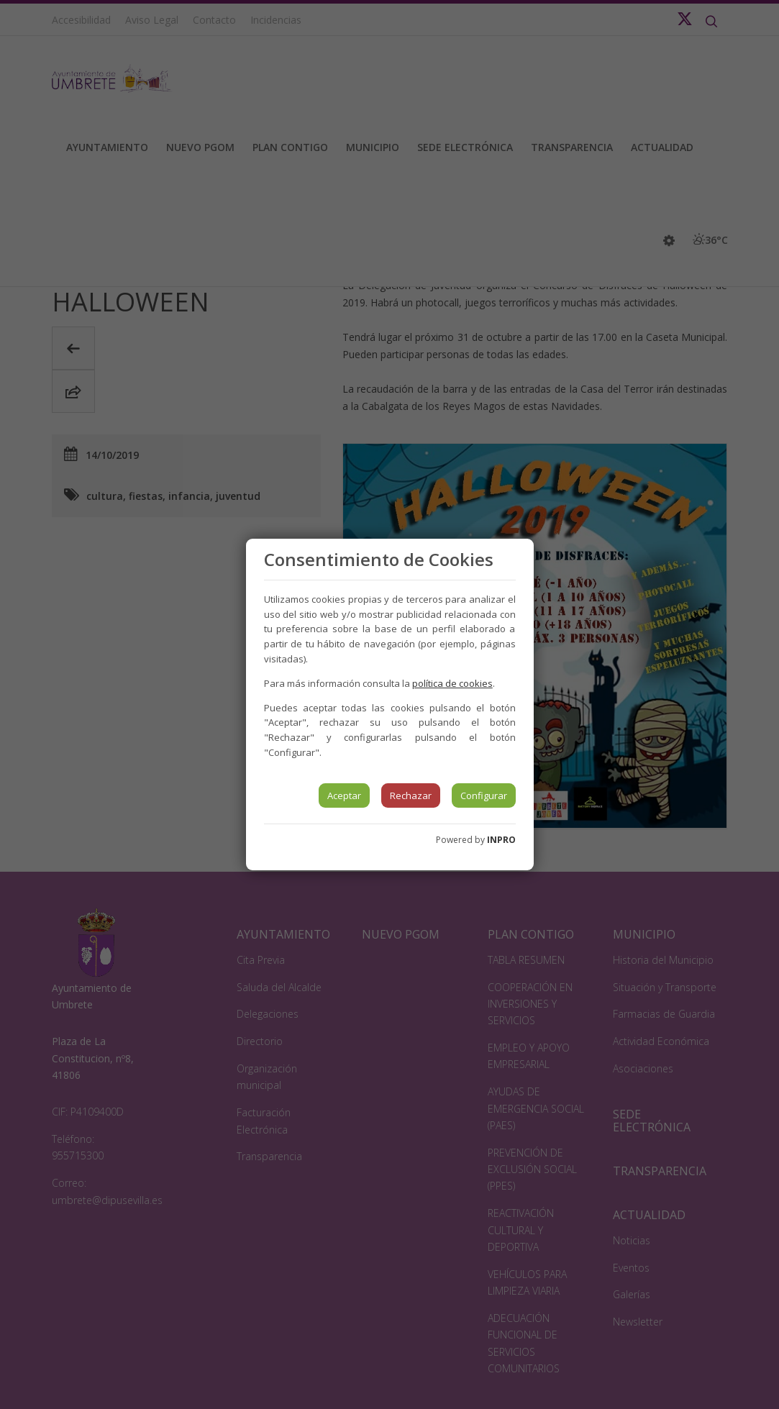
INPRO (501, 840)
